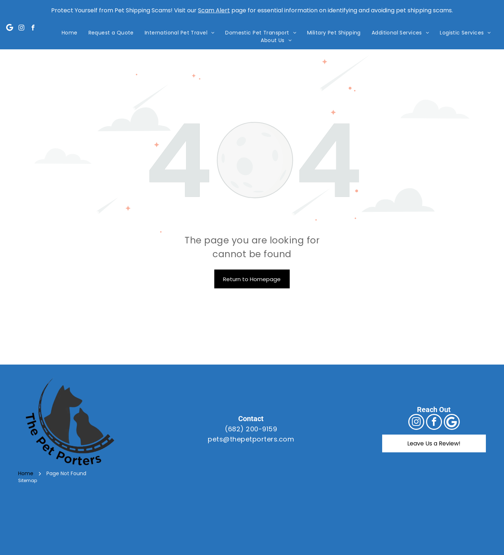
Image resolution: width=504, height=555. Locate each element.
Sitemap (27, 480)
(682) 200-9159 (251, 428)
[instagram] (21, 28)
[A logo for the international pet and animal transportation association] (115, 524)
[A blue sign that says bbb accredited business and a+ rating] (388, 524)
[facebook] (33, 28)
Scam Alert (214, 10)
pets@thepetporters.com (251, 439)
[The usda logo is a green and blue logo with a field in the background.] (251, 524)
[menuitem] (69, 33)
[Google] (9, 28)
